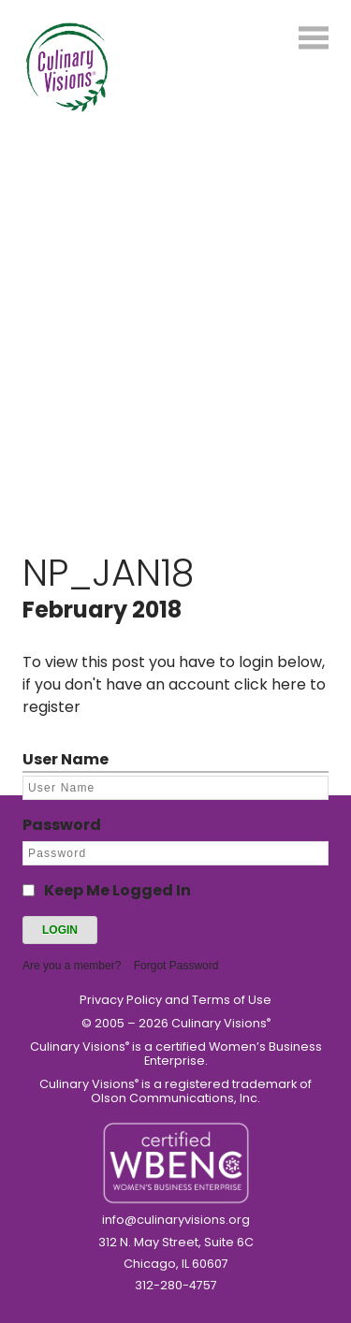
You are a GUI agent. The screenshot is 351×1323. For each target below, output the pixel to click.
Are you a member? (71, 965)
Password (61, 825)
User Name (65, 759)
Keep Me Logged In (117, 890)
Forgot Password (176, 965)
